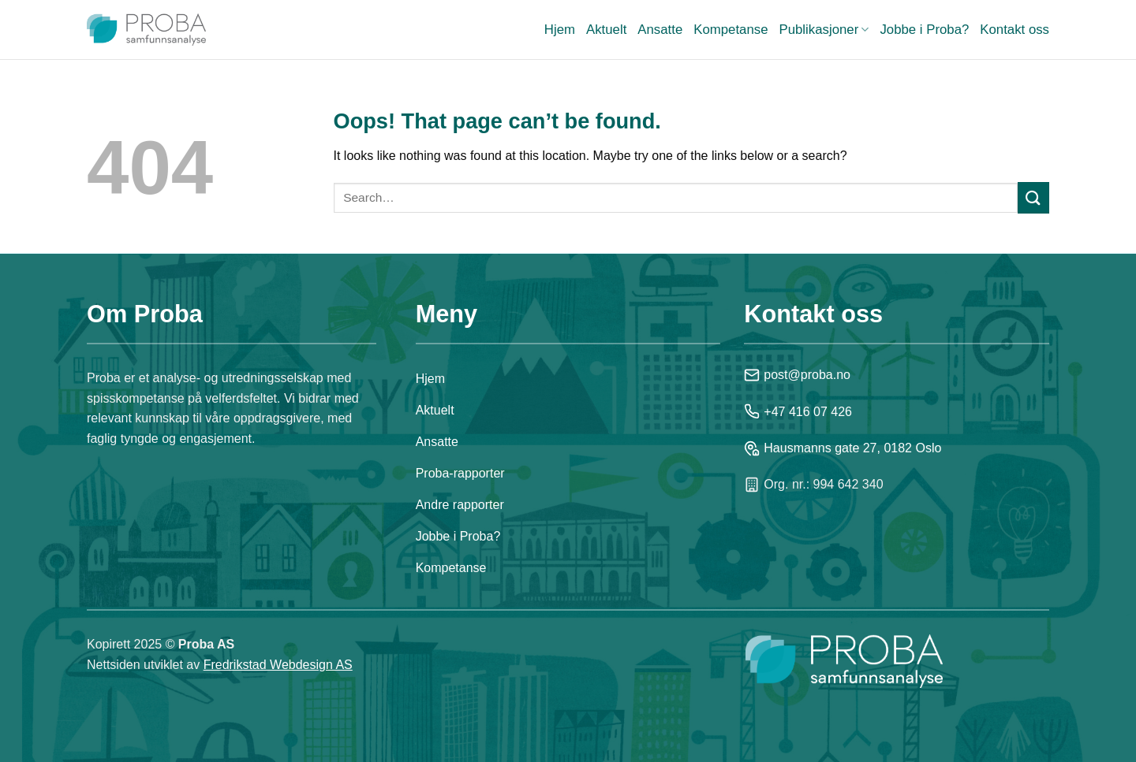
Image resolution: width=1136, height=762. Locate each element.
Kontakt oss (1014, 29)
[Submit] (1033, 197)
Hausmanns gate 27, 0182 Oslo (842, 448)
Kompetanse (730, 29)
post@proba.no (797, 375)
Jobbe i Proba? (924, 29)
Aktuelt (606, 29)
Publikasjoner (824, 30)
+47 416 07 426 (798, 411)
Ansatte (659, 29)
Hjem (559, 29)
